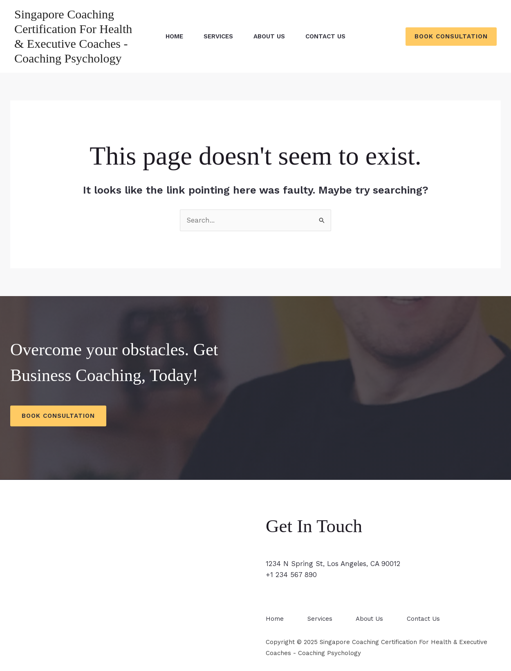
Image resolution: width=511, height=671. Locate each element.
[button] (451, 36)
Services (218, 36)
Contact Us (325, 36)
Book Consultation (58, 415)
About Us (269, 36)
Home (174, 36)
